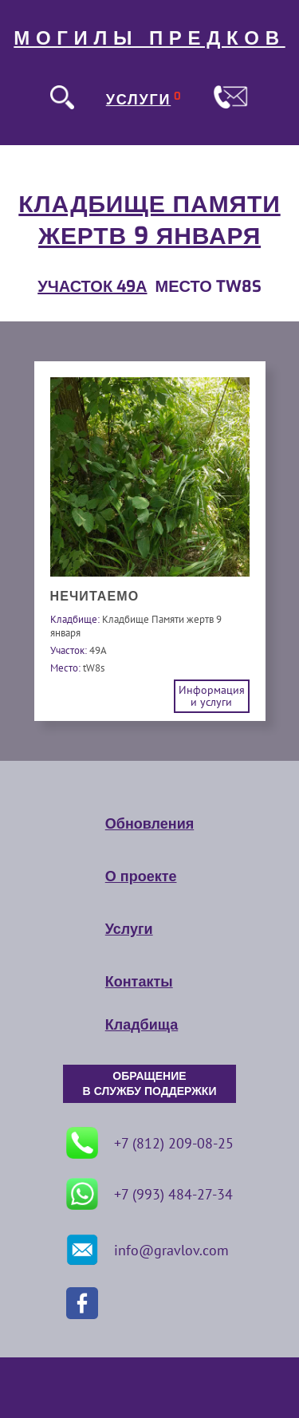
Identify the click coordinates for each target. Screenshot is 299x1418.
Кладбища (141, 1024)
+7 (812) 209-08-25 (150, 1143)
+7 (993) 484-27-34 (149, 1194)
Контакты (139, 981)
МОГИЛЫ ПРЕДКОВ (149, 38)
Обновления (149, 823)
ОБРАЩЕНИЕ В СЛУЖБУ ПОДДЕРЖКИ (150, 1084)
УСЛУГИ (138, 99)
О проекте (141, 876)
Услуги (129, 929)
